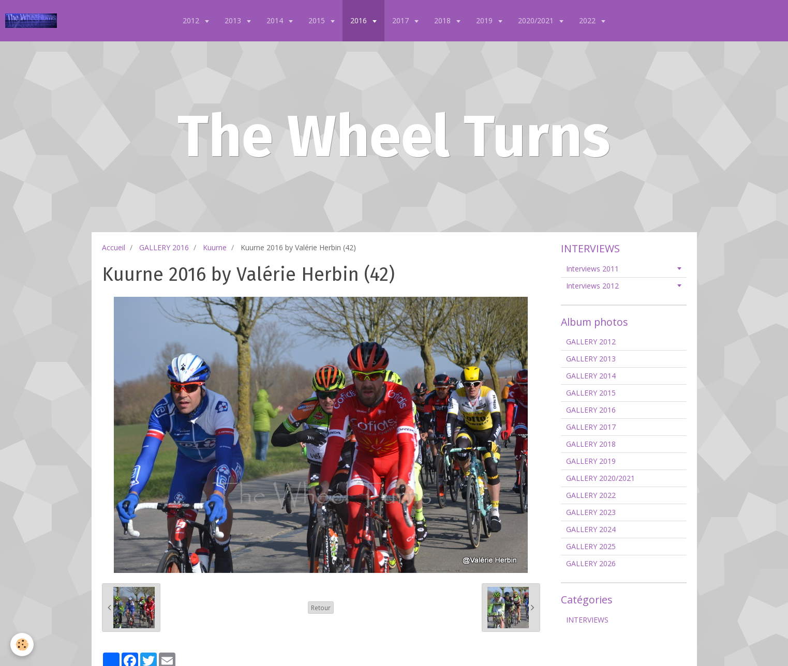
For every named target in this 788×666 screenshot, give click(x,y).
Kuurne (215, 247)
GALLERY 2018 (591, 444)
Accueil (113, 247)
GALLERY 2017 (591, 427)
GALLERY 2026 (591, 563)
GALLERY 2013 (591, 359)
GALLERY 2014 (591, 376)
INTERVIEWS (587, 620)
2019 (485, 20)
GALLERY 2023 (591, 512)
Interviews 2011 (592, 269)
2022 (588, 20)
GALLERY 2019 (591, 461)
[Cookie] (22, 644)
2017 (401, 20)
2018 (443, 20)
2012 (192, 20)
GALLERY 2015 (591, 393)
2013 (234, 20)
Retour (321, 607)
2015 (317, 20)
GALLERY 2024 (591, 529)
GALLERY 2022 (591, 495)
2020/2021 (537, 20)
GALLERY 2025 (591, 546)
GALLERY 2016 (164, 247)
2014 (275, 20)
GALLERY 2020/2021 (600, 478)
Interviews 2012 (592, 286)
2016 (359, 20)
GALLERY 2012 (591, 341)
